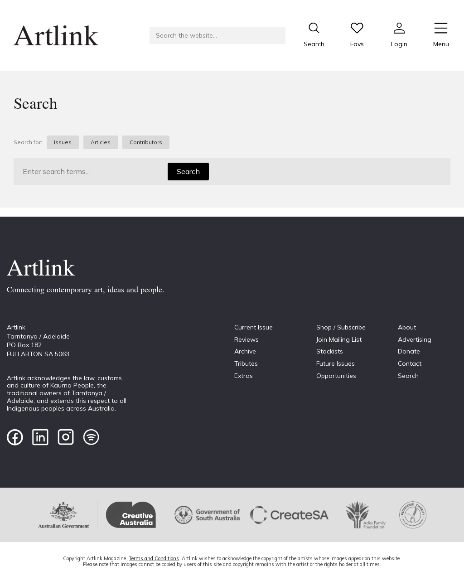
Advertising (414, 339)
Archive (245, 351)
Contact (409, 363)
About (407, 327)
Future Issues (335, 363)
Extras (243, 376)
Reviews (246, 339)
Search (188, 171)
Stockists (329, 351)
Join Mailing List (339, 339)
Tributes (246, 363)
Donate (409, 351)
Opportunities (336, 376)
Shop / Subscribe (341, 327)
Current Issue (253, 327)
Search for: (28, 142)
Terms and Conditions (154, 558)
